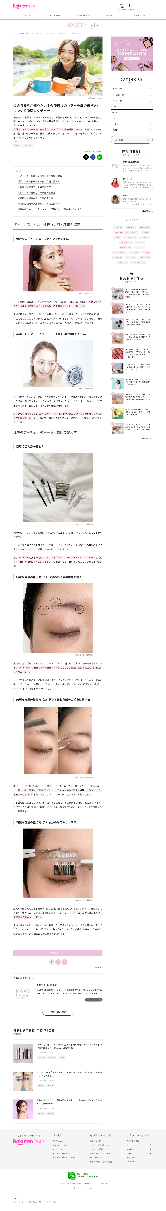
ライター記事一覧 (94, 999)
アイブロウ (27, 146)
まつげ (62, 1058)
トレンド (50, 1085)
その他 (115, 130)
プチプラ (140, 247)
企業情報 (62, 1184)
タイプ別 (122, 262)
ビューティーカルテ (61, 1153)
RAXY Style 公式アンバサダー (126, 232)
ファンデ (131, 257)
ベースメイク (118, 94)
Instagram (131, 1149)
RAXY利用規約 (96, 1157)
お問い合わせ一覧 (34, 1202)
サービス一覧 (18, 1202)
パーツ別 (134, 252)
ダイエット (145, 257)
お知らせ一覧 (95, 1141)
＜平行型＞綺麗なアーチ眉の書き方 (35, 198)
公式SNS (110, 15)
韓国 (117, 237)
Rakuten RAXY (25, 6)
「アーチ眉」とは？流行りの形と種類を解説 (40, 175)
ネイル (115, 118)
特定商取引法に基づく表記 (101, 1162)
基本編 (145, 232)
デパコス (117, 257)
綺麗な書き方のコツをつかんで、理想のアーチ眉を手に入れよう (50, 209)
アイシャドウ (130, 237)
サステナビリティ (51, 1202)
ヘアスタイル (125, 247)
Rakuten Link (132, 1157)
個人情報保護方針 (75, 1184)
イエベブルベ (119, 252)
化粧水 (146, 252)
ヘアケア (116, 112)
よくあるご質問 (138, 15)
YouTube (130, 1162)
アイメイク (24, 142)
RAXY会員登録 (133, 1141)
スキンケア (117, 89)
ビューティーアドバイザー (64, 1157)
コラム (115, 124)
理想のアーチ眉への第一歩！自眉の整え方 (39, 181)
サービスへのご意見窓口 (100, 1153)
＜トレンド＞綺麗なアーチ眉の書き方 (36, 192)
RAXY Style (55, 15)
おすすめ (41, 1058)
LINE (129, 1153)
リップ (139, 242)
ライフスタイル (138, 262)
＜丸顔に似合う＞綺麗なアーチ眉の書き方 (39, 203)
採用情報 (104, 1184)
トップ (27, 15)
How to (17, 146)
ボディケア (117, 106)
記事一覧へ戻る (58, 1012)
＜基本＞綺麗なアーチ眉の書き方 (34, 187)
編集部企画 (144, 227)
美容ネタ (52, 1058)
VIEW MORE (147, 210)
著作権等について (91, 1184)
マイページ (57, 1149)
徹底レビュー (126, 242)
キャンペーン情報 (83, 15)
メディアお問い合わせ (99, 1145)
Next (98, 967)
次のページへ (58, 953)
